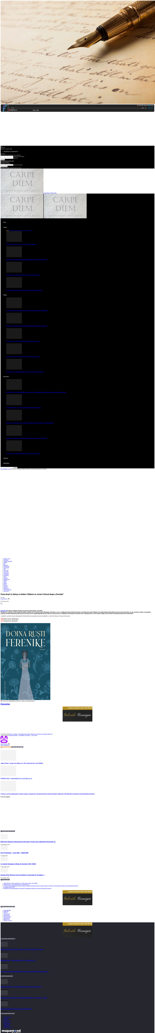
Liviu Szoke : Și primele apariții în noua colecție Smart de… (23, 275)
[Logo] (22, 218)
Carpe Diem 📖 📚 (5, 598)
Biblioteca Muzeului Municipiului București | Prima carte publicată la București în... (28, 842)
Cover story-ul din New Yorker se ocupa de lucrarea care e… (23, 356)
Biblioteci (5, 565)
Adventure (11, 230)
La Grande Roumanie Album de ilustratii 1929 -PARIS (18, 864)
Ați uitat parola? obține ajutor (7, 161)
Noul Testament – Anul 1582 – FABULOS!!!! (14, 853)
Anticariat (5, 560)
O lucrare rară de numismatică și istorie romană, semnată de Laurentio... (25, 971)
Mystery (26, 230)
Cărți (4, 569)
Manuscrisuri (6, 579)
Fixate (4, 576)
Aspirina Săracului (7, 561)
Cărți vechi (6, 570)
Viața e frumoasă (7, 589)
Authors (5, 295)
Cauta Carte (6, 573)
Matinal (5, 580)
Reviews (5, 227)
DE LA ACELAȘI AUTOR (17, 747)
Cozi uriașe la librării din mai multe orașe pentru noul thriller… (24, 290)
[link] (4, 610)
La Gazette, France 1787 (9, 887)
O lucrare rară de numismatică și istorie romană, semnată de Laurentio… (27, 310)
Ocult (4, 582)
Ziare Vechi (6, 591)
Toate (7, 230)
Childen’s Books (17, 230)
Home (4, 222)
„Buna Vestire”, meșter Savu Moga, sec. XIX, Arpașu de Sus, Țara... (22, 949)
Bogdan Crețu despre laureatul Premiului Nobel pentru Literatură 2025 (26, 259)
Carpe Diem (6, 567)
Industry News (6, 463)
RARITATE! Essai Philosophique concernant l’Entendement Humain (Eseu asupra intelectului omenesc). (36, 392)
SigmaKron (6, 588)
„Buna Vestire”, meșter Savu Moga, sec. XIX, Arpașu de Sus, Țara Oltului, (22, 763)
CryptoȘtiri (6, 574)
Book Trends (6, 376)
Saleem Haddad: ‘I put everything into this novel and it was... (21, 987)
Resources (5, 458)
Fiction (22, 230)
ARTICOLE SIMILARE (6, 747)
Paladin (5, 583)
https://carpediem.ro (5, 745)
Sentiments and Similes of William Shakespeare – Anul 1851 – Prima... (24, 998)
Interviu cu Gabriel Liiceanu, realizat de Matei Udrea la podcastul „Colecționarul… (30, 423)
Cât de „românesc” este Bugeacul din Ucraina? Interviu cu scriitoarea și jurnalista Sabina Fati (30, 734)
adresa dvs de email (17, 164)
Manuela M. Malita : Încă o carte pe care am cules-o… (21, 244)
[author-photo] (4, 742)
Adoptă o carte (7, 469)
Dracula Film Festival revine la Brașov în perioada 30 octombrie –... (23, 875)
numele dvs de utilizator (18, 156)
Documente (6, 575)
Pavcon (5, 584)
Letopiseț (5, 578)
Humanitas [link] (5, 704)
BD (4, 563)
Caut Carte (5, 571)
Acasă (2, 469)
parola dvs (15, 158)
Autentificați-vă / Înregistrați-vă (10, 151)
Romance (30, 230)
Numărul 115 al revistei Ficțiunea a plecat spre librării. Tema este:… (25, 372)
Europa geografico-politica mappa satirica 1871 (16, 1009)
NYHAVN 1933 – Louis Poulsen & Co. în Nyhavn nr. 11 (16, 778)
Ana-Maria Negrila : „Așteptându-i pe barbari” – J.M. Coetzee (23, 735)
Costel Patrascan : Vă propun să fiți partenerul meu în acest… (24, 407)
